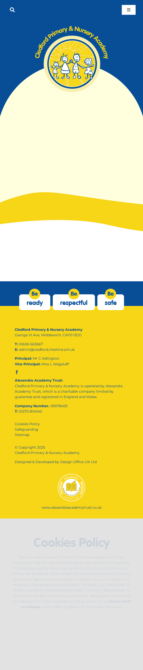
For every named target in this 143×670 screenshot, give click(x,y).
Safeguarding (26, 429)
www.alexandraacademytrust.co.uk (72, 507)
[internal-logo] (71, 26)
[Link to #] (12, 9)
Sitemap (22, 435)
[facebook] (17, 372)
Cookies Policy (27, 424)
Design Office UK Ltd (78, 462)
